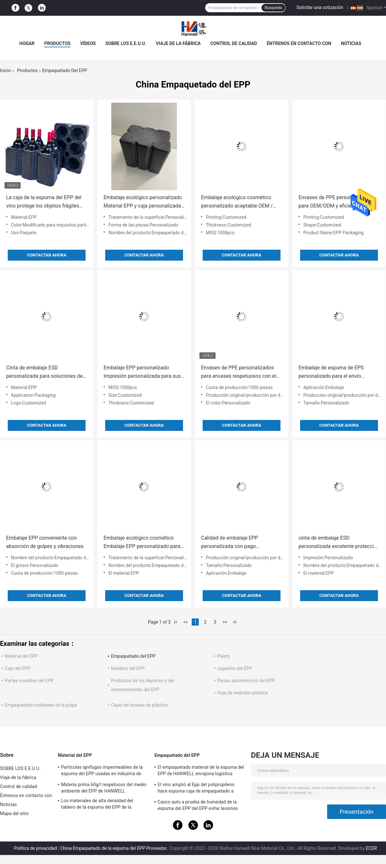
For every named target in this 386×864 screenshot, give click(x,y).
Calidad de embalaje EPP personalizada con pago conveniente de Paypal (229, 543)
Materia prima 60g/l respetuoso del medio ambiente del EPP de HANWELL (103, 788)
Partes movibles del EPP (29, 680)
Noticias (351, 43)
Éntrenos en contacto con (299, 43)
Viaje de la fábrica (178, 43)
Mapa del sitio (14, 813)
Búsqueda (273, 7)
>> (224, 622)
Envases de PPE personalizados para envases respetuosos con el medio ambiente (238, 372)
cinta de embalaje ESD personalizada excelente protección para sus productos (339, 543)
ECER (371, 848)
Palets (223, 656)
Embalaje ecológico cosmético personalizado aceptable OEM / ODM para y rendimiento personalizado (237, 202)
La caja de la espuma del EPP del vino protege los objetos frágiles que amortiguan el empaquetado (43, 202)
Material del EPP (21, 656)
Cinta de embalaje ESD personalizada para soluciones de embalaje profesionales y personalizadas (44, 372)
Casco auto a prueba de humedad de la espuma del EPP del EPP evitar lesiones (198, 805)
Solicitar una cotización (320, 7)
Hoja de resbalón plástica (242, 692)
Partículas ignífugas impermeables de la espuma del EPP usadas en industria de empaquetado (102, 771)
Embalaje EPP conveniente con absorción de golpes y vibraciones (45, 542)
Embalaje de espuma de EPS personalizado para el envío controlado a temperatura (331, 372)
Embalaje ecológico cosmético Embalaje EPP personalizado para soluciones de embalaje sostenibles (142, 543)
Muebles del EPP (128, 668)
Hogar (26, 43)
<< (185, 622)
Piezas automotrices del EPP (246, 680)
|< (176, 622)
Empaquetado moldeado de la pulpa (41, 705)
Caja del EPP (17, 668)
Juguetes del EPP (234, 668)
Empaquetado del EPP (133, 656)
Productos (27, 70)
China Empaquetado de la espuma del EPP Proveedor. (114, 848)
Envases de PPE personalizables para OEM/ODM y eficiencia (335, 201)
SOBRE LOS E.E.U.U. (126, 43)
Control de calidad (233, 43)
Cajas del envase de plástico (139, 705)
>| (234, 622)
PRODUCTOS (57, 43)
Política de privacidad (35, 848)
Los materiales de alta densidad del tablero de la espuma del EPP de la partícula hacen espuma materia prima (100, 805)
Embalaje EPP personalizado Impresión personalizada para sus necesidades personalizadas (142, 372)
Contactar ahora (46, 255)
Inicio (5, 70)
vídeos (88, 43)
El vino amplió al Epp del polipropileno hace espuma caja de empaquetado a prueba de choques (196, 788)
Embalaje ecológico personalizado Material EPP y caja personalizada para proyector (143, 202)
